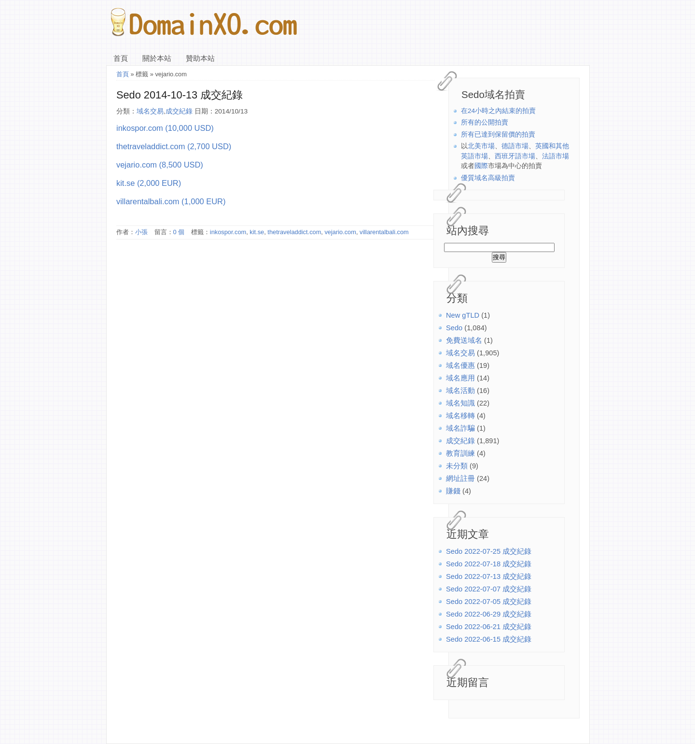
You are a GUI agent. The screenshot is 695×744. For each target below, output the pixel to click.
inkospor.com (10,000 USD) (165, 128)
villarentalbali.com (384, 232)
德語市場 (514, 146)
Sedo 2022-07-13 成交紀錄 (488, 576)
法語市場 (555, 156)
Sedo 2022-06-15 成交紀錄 (488, 639)
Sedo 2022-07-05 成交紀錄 (488, 601)
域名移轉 (460, 416)
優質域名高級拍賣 (488, 178)
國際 (481, 165)
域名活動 (460, 390)
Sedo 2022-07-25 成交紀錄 (488, 551)
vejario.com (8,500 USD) (159, 164)
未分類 (457, 466)
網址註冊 (460, 478)
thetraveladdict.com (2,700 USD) (173, 146)
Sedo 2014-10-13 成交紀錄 (179, 95)
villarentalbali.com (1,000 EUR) (170, 201)
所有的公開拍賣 (484, 122)
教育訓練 (460, 453)
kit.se (257, 232)
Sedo (454, 328)
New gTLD (462, 315)
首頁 (120, 58)
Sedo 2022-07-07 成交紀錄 (488, 589)
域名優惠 (460, 365)
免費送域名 (464, 340)
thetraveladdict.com (294, 232)
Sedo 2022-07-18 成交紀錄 (488, 564)
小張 (141, 232)
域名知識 (460, 403)
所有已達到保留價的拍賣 (498, 134)
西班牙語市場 (515, 156)
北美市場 (481, 146)
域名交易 (460, 353)
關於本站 (156, 58)
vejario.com (340, 232)
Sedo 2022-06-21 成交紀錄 (488, 627)
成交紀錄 (460, 441)
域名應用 (460, 378)
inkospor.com (228, 232)
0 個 (179, 232)
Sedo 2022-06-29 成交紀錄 (488, 614)
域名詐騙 (460, 428)
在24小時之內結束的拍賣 (498, 110)
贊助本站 (200, 58)
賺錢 (453, 491)
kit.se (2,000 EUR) (148, 183)
